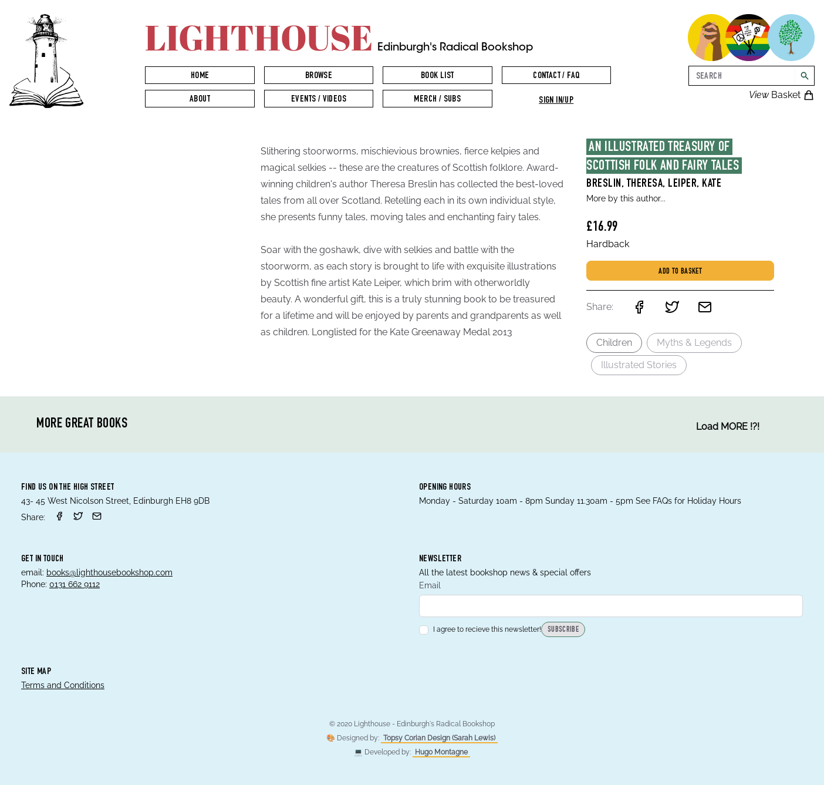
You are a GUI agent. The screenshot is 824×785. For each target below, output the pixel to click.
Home (200, 76)
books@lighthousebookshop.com (109, 572)
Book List (437, 76)
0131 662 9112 (74, 584)
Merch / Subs (437, 100)
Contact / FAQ (556, 76)
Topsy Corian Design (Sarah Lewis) (439, 738)
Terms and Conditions (62, 685)
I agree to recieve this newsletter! (480, 630)
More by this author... (626, 198)
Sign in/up (556, 101)
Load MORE (727, 427)
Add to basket (680, 272)
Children (614, 342)
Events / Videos (318, 100)
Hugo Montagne (441, 752)
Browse (318, 76)
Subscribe (563, 630)
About (200, 100)
